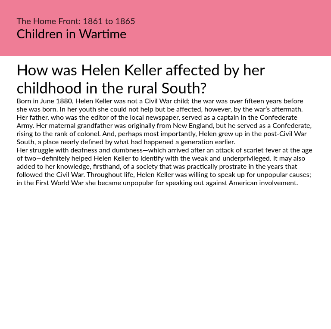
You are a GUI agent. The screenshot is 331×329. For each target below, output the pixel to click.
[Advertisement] (165, 267)
